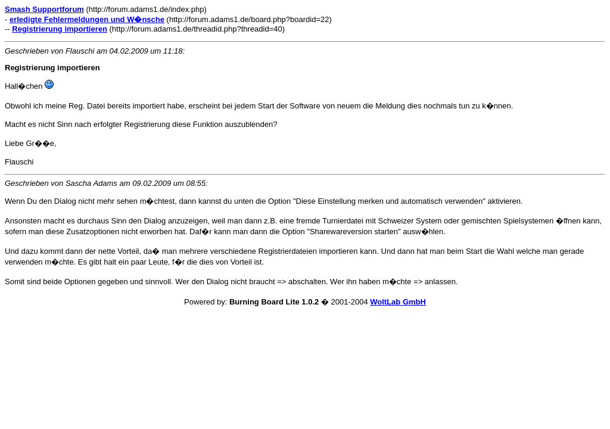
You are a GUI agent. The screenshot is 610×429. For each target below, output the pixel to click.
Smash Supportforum (44, 9)
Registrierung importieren (59, 28)
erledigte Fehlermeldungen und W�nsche (87, 19)
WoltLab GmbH (398, 301)
